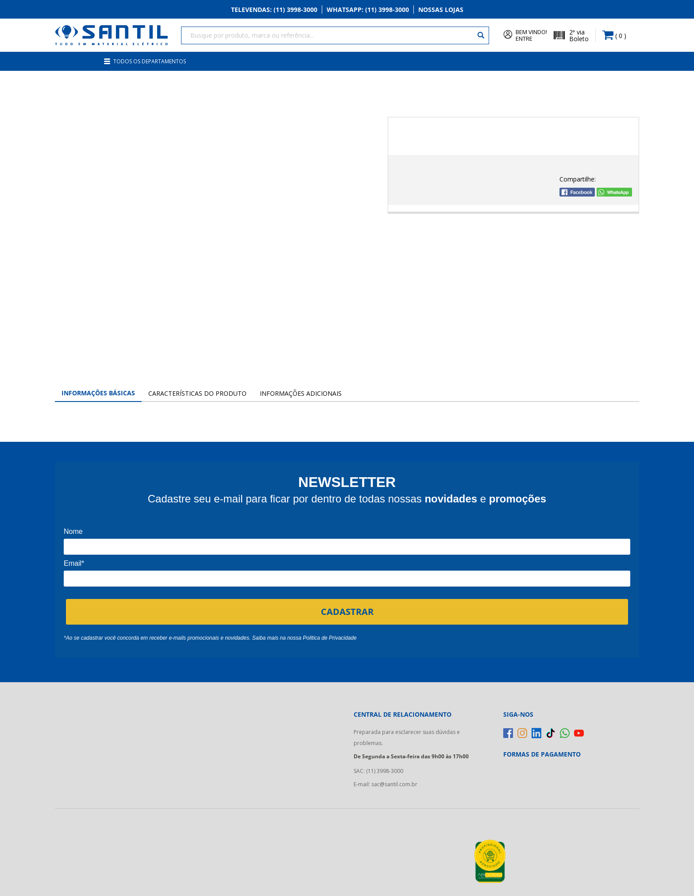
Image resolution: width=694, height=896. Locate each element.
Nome (73, 531)
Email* (74, 563)
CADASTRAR (347, 612)
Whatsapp (368, 9)
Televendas (274, 9)
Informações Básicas (98, 393)
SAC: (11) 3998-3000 (378, 771)
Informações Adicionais (301, 393)
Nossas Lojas (440, 9)
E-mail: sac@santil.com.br (385, 784)
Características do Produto (197, 393)
